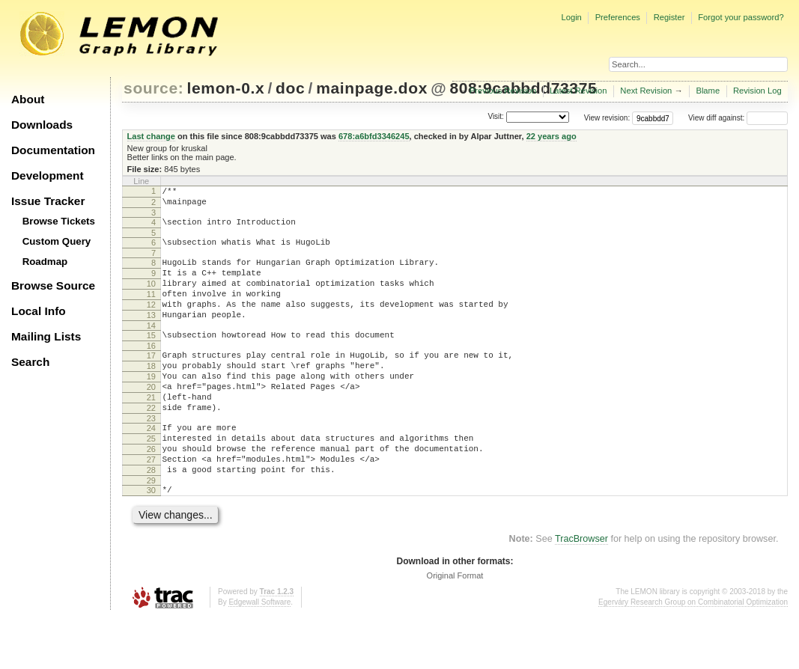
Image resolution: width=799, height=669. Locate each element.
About (27, 99)
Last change (151, 136)
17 (151, 380)
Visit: (495, 117)
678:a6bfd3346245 (374, 136)
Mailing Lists (46, 336)
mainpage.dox (372, 88)
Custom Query (56, 241)
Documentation (53, 150)
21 (151, 431)
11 (151, 309)
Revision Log (757, 90)
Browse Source (53, 285)
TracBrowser (581, 590)
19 (151, 405)
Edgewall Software (259, 654)
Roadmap (45, 261)
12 (151, 322)
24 (151, 466)
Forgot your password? (740, 17)
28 (151, 517)
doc (290, 88)
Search (30, 361)
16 (151, 370)
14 (151, 347)
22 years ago (551, 136)
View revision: (607, 118)
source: (153, 88)
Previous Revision (503, 90)
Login (571, 17)
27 (151, 504)
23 (151, 456)
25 (151, 478)
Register (669, 17)
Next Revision (646, 90)
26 (151, 491)
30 (151, 539)
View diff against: (738, 118)
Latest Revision (578, 90)
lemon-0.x (226, 88)
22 (151, 443)
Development (47, 175)
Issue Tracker (48, 201)
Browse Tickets (58, 221)
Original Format (455, 627)
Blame (708, 90)
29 (151, 529)
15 (151, 357)
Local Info (38, 311)
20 (151, 418)
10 (151, 297)
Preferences (617, 17)
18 (151, 392)
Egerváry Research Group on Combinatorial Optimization (693, 654)
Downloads (42, 124)
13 (151, 335)
